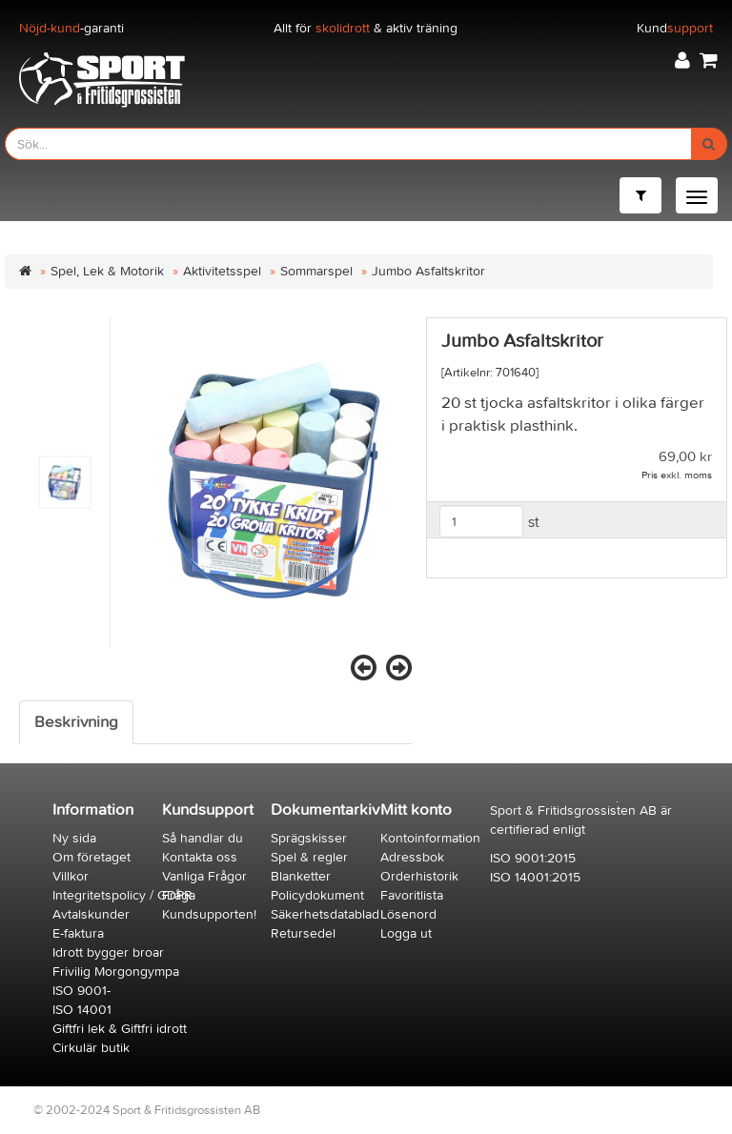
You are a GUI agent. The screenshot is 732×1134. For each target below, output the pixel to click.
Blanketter (301, 876)
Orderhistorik (419, 876)
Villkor (70, 876)
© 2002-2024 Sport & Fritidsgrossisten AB (146, 1110)
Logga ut (406, 933)
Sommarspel (316, 271)
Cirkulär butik (91, 1048)
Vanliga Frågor (204, 876)
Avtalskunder (91, 914)
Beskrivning (76, 722)
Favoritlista (411, 895)
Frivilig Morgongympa (115, 971)
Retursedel (303, 933)
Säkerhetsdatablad (325, 914)
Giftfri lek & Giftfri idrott (119, 1029)
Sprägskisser (309, 838)
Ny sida (74, 838)
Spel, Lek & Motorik (107, 271)
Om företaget (91, 857)
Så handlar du (202, 838)
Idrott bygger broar (108, 952)
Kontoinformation (430, 838)
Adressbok (412, 857)
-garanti (71, 28)
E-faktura (78, 933)
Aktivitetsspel (222, 271)
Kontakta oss (199, 857)
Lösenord (408, 914)
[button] (682, 60)
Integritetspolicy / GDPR (122, 895)
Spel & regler (309, 857)
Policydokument (317, 895)
